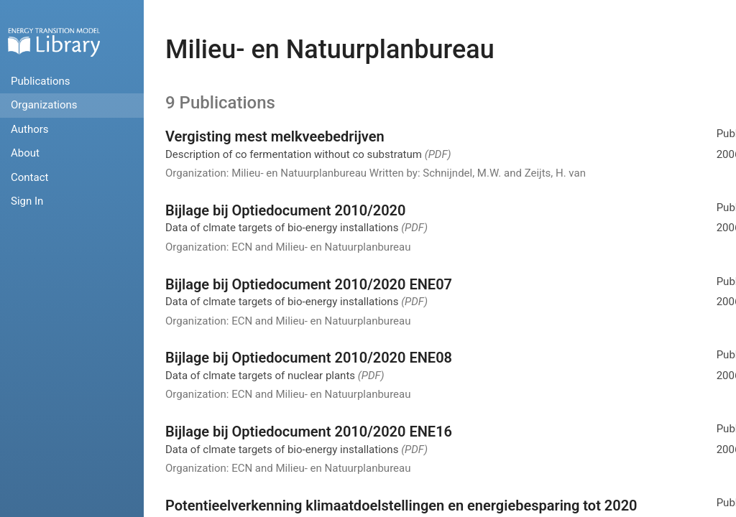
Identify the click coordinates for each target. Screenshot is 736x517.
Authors (30, 129)
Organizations (44, 104)
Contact (29, 177)
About (25, 152)
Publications (40, 81)
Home (54, 42)
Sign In (27, 201)
